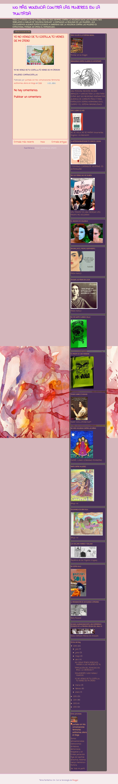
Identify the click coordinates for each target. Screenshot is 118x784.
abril (77, 659)
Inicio (43, 142)
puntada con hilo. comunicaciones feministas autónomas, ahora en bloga (79, 729)
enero (77, 692)
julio (77, 649)
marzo (78, 685)
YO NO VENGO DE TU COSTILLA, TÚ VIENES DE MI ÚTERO (87, 679)
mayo (77, 656)
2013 (75, 703)
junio (77, 652)
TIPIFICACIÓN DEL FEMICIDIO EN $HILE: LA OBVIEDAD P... (87, 669)
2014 (75, 700)
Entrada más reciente (24, 142)
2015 (75, 696)
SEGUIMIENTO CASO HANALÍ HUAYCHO (86, 674)
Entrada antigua (59, 142)
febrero (78, 688)
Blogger (75, 780)
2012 (75, 707)
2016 (75, 646)
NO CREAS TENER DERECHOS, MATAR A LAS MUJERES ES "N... (88, 663)
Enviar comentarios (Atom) (45, 148)
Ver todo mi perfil (78, 768)
